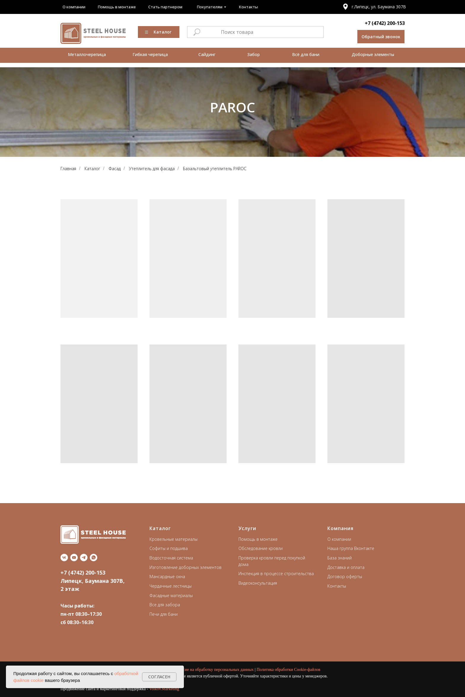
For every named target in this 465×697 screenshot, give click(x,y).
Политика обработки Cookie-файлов (288, 669)
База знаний (339, 558)
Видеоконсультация (257, 583)
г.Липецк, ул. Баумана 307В (379, 6)
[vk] (64, 557)
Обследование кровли (260, 548)
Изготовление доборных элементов (185, 567)
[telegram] (83, 557)
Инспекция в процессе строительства (276, 573)
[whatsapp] (93, 557)
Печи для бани (163, 614)
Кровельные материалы (173, 539)
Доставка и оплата (345, 567)
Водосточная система (171, 558)
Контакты (336, 586)
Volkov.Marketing (164, 689)
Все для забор (163, 604)
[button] (381, 36)
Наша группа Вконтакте (350, 548)
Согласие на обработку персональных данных (213, 669)
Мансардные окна (167, 576)
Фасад (115, 168)
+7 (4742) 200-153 (385, 23)
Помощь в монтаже (258, 539)
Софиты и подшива (168, 548)
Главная (68, 168)
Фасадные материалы (171, 595)
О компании (339, 539)
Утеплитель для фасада (152, 168)
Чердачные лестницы (170, 586)
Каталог (92, 168)
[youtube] (74, 557)
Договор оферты (344, 576)
